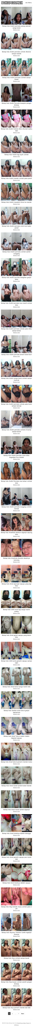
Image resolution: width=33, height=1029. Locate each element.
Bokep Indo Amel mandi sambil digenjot (16, 809)
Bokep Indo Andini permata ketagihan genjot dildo (16, 278)
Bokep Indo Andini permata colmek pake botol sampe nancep (16, 405)
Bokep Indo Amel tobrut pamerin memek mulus (16, 762)
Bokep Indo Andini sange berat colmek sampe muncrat (16, 379)
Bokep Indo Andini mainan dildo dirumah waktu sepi (16, 130)
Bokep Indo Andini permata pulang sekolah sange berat (16, 27)
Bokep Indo (16, 30)
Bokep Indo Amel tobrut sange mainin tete (16, 687)
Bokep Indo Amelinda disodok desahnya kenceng (16, 559)
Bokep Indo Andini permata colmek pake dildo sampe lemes (16, 330)
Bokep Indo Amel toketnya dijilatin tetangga (16, 833)
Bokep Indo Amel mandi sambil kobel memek (16, 786)
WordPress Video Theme (23, 1023)
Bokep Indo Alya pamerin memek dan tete (16, 1008)
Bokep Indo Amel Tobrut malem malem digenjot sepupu (16, 737)
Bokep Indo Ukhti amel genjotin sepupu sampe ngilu (16, 662)
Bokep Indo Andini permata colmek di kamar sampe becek (16, 431)
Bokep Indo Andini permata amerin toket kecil (16, 354)
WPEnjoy (16, 1025)
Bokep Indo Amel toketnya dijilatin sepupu (16, 883)
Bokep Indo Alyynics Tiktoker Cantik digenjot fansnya (16, 933)
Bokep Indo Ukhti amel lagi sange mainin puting (16, 610)
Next (22, 1013)
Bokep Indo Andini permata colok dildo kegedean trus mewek (16, 456)
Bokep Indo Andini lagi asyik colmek (17, 154)
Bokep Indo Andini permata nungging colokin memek (16, 508)
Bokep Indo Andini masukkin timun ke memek (16, 202)
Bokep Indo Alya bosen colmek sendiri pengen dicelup (16, 983)
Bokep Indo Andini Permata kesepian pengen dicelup (16, 104)
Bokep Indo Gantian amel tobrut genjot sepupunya (16, 711)
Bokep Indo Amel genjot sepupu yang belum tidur (16, 636)
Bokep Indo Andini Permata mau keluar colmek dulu (16, 482)
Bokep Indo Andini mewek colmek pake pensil (16, 178)
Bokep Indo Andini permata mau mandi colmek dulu (16, 304)
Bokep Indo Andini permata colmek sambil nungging (16, 253)
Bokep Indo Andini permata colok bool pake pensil (16, 227)
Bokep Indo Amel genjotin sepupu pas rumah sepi (16, 858)
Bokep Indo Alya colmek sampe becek (16, 958)
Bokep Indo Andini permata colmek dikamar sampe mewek (16, 53)
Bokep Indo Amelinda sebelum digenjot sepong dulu (16, 533)
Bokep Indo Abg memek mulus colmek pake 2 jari (16, 908)
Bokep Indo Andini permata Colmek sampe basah (16, 78)
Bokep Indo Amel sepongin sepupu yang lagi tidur (16, 585)
